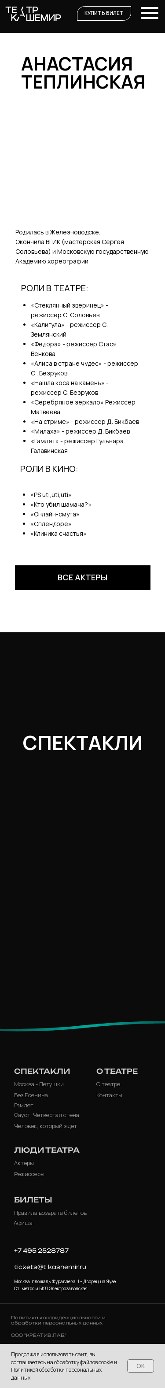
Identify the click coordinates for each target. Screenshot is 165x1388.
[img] (83, 894)
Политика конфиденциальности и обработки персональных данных (58, 1320)
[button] (104, 13)
